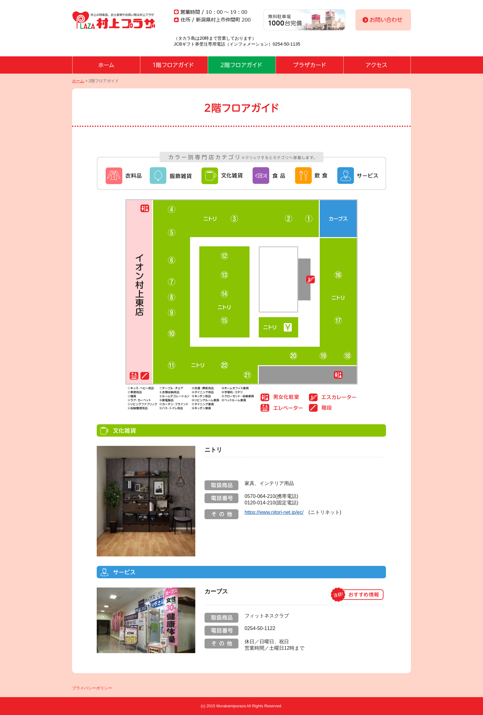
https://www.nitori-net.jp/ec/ (274, 512)
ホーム (78, 81)
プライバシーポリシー (92, 688)
